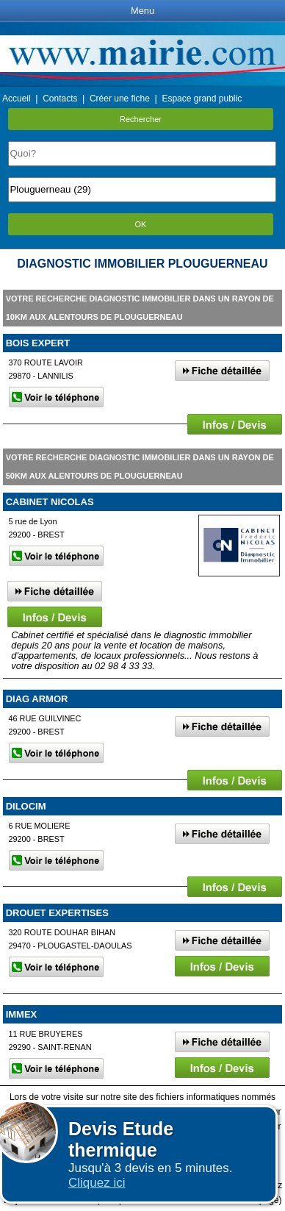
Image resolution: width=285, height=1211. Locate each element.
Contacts (60, 98)
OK (141, 224)
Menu (142, 10)
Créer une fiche (120, 98)
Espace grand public (202, 98)
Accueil (16, 98)
